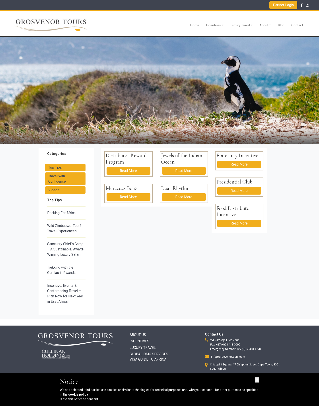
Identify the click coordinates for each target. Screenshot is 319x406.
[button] (257, 380)
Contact (297, 25)
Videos (53, 190)
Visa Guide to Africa (148, 359)
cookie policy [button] (78, 394)
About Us (138, 335)
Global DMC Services (149, 354)
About (263, 25)
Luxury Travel (240, 25)
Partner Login (283, 5)
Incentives (213, 25)
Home (194, 25)
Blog (281, 25)
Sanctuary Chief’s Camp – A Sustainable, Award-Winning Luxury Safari (65, 249)
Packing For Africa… (62, 213)
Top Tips (55, 167)
